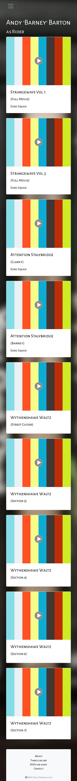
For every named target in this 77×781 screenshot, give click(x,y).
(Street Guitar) (21, 424)
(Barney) (17, 343)
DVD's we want (38, 764)
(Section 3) (18, 501)
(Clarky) (17, 262)
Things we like (38, 760)
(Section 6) (18, 654)
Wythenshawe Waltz (30, 417)
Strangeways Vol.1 (28, 92)
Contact (39, 768)
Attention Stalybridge (31, 254)
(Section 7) (18, 730)
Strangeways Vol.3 (28, 173)
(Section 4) (18, 577)
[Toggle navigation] (11, 6)
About (38, 756)
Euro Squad (18, 106)
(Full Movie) (20, 99)
